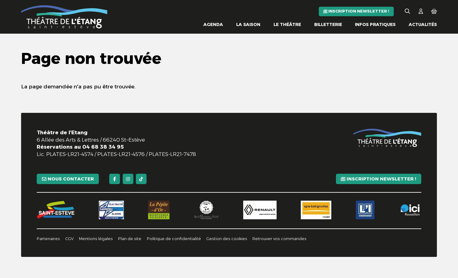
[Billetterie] (328, 25)
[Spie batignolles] (316, 210)
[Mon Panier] (434, 11)
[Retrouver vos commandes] (279, 239)
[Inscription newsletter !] (356, 11)
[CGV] (69, 239)
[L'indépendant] (365, 210)
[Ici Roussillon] (410, 210)
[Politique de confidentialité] (174, 239)
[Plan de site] (129, 239)
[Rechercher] (407, 11)
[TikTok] (141, 179)
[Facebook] (114, 179)
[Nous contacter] (68, 179)
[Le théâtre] (287, 25)
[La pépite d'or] (158, 210)
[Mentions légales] (96, 239)
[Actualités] (423, 25)
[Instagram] (128, 179)
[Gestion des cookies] (226, 239)
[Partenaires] (48, 239)
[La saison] (248, 25)
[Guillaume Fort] (206, 210)
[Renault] (260, 210)
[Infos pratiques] (375, 25)
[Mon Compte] (421, 11)
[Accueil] (64, 16)
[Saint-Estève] (55, 210)
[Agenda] (213, 25)
